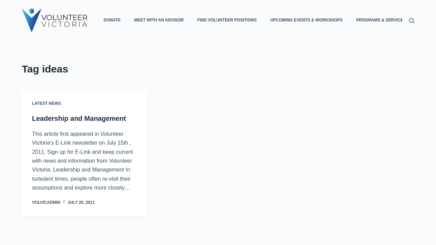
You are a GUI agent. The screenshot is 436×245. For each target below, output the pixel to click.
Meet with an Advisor (159, 20)
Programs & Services (385, 20)
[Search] (411, 20)
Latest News (46, 103)
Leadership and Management (79, 118)
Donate (112, 20)
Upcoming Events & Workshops (306, 20)
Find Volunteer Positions (226, 20)
